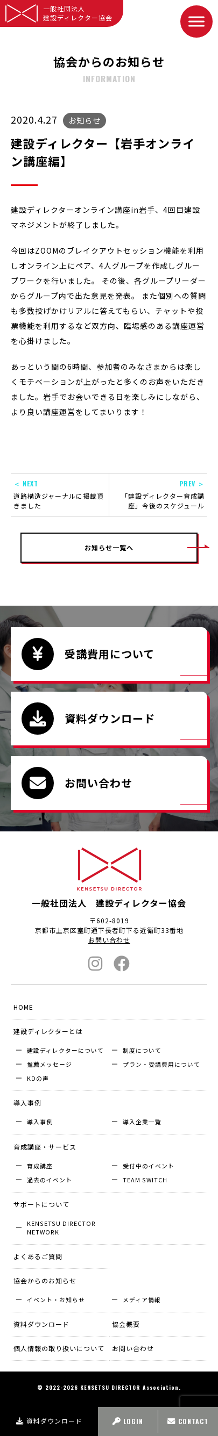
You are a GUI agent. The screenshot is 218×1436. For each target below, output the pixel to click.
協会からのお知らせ (44, 1280)
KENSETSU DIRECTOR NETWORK (61, 1227)
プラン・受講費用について (161, 1064)
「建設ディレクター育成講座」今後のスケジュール (158, 494)
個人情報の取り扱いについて (58, 1348)
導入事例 (27, 1102)
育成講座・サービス (44, 1146)
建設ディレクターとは (48, 1031)
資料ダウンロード (49, 1420)
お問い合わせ (109, 939)
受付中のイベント (148, 1165)
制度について (142, 1050)
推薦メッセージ (49, 1064)
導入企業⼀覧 (142, 1121)
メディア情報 (142, 1299)
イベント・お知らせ (56, 1299)
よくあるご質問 (37, 1256)
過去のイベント (49, 1179)
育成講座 (40, 1165)
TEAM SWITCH (145, 1179)
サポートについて (41, 1204)
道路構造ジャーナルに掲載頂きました (59, 494)
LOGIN (127, 1421)
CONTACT (187, 1421)
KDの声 (38, 1078)
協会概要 (126, 1324)
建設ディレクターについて (65, 1050)
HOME (23, 1006)
